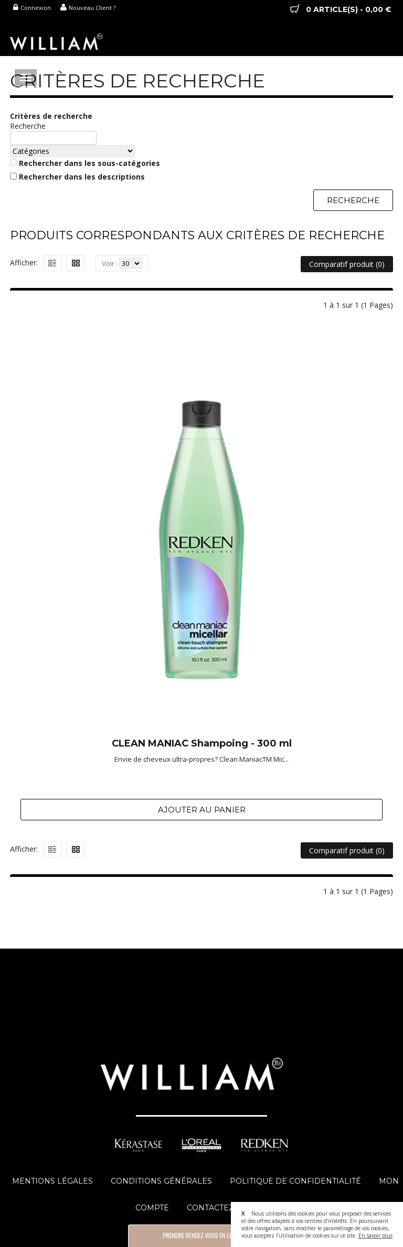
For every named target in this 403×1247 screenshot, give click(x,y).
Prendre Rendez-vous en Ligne (201, 1235)
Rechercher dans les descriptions (82, 177)
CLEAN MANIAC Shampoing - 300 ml (202, 744)
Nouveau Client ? (87, 8)
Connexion (32, 8)
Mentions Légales (52, 1181)
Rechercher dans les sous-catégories (89, 163)
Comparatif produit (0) (347, 264)
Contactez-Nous (223, 1207)
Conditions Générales (161, 1181)
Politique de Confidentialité (295, 1181)
